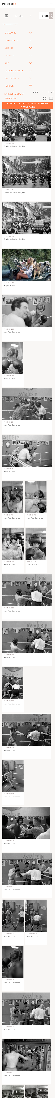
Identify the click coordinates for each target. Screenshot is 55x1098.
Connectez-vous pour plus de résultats (27, 105)
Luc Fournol (10, 25)
